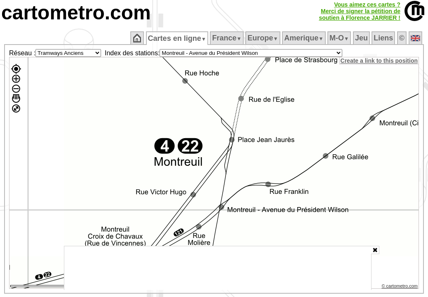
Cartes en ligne (177, 38)
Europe (263, 38)
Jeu (361, 38)
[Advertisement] (218, 268)
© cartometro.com (400, 287)
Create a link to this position (379, 60)
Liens (384, 38)
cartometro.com (76, 13)
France (227, 38)
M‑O (340, 38)
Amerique (304, 38)
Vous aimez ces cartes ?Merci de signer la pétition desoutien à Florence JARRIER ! (359, 11)
